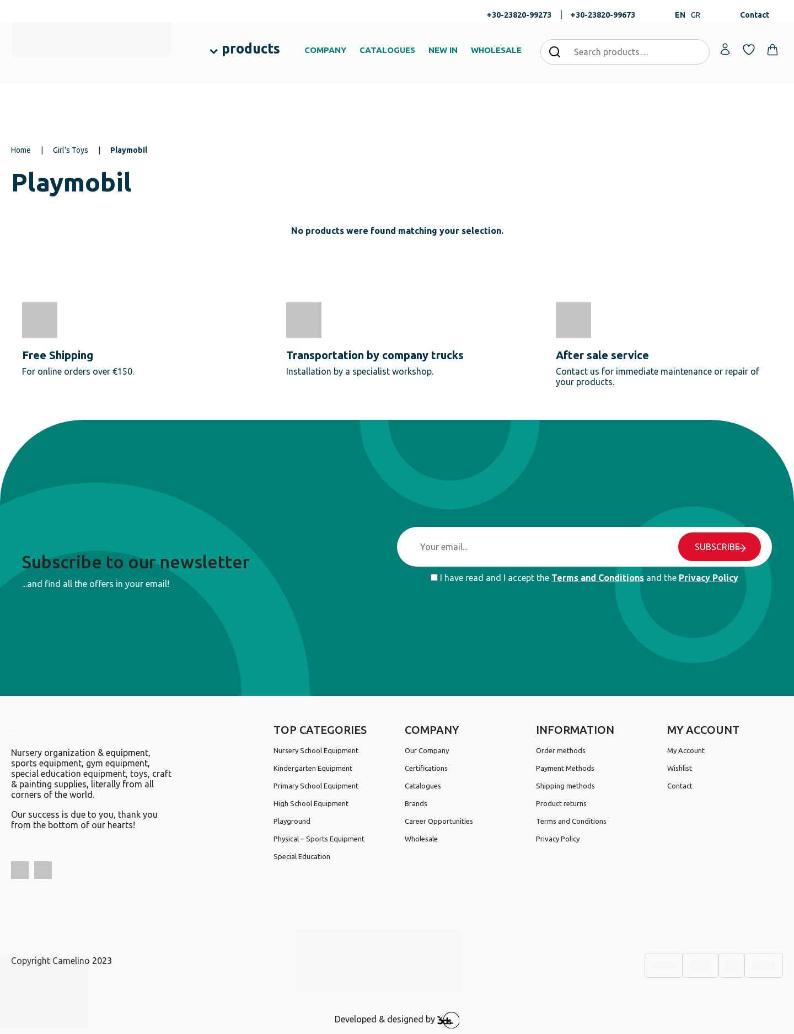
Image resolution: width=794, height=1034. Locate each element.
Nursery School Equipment (315, 750)
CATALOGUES (387, 50)
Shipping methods (565, 786)
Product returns (561, 803)
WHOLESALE (496, 50)
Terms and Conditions (597, 578)
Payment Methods (565, 768)
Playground (291, 821)
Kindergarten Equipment (312, 768)
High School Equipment (310, 803)
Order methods (561, 750)
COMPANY (325, 50)
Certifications (426, 768)
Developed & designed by (397, 1020)
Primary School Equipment (315, 786)
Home (21, 150)
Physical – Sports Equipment (318, 839)
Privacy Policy (708, 578)
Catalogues (423, 786)
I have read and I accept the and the (584, 578)
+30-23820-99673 (603, 14)
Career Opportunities (439, 821)
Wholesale (421, 839)
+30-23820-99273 (519, 14)
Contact (754, 14)
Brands (416, 803)
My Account (686, 750)
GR (695, 14)
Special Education (301, 856)
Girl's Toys (70, 150)
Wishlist (679, 768)
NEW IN (443, 50)
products (251, 48)
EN (680, 14)
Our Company (427, 750)
